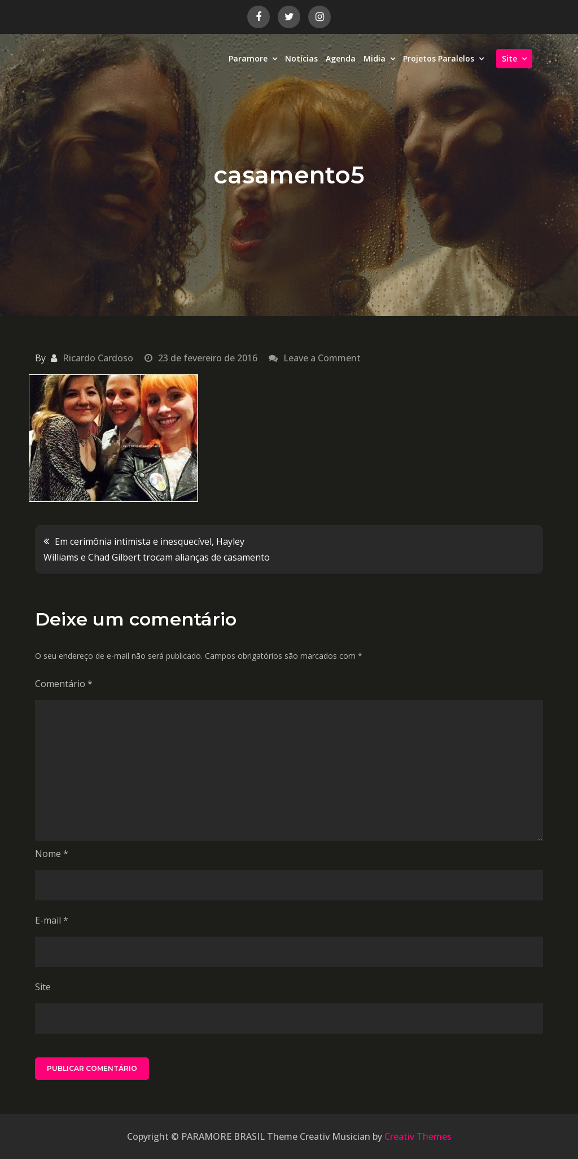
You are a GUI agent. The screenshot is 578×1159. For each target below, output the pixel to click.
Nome (51, 853)
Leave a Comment (322, 358)
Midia (375, 58)
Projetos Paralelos (438, 58)
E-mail (51, 920)
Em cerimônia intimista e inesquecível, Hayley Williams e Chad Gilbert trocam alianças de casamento (156, 549)
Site (509, 58)
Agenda (341, 58)
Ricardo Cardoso (98, 358)
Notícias (301, 58)
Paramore (248, 58)
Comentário (64, 683)
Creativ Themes (418, 1136)
